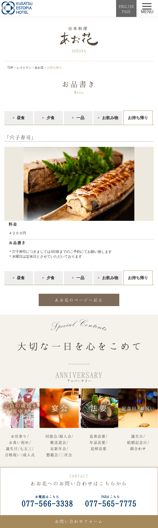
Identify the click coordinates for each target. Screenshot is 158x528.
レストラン (24, 67)
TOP (10, 67)
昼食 (21, 117)
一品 (80, 117)
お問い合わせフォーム (79, 521)
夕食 (50, 117)
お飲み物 (110, 117)
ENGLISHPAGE (126, 9)
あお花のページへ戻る (79, 300)
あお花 (39, 67)
